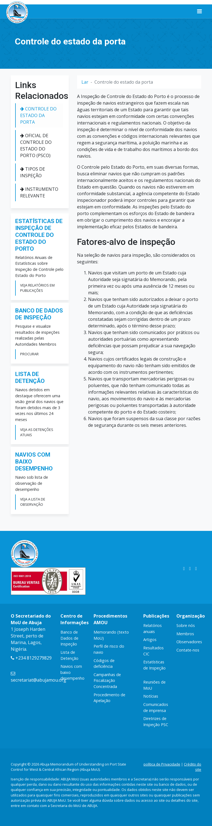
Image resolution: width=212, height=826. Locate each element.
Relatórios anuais (152, 628)
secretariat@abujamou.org (38, 677)
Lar (84, 82)
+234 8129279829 (31, 658)
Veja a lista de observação (32, 502)
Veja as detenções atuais (36, 432)
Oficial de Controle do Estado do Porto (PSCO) (36, 145)
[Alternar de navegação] (199, 11)
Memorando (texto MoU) (111, 635)
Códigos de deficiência (104, 663)
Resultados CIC (153, 650)
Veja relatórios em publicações (37, 288)
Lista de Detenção (69, 655)
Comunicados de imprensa (155, 707)
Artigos (150, 639)
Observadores (189, 641)
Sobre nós (185, 625)
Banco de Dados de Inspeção (69, 638)
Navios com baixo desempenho (72, 672)
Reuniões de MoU (154, 685)
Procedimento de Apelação (109, 697)
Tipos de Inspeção (32, 172)
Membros (185, 633)
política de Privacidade (162, 764)
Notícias (150, 696)
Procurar (29, 353)
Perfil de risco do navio (109, 649)
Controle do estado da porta (38, 115)
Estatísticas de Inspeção (154, 665)
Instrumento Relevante (39, 192)
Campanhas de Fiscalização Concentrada (107, 680)
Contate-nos (187, 650)
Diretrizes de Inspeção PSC (155, 721)
